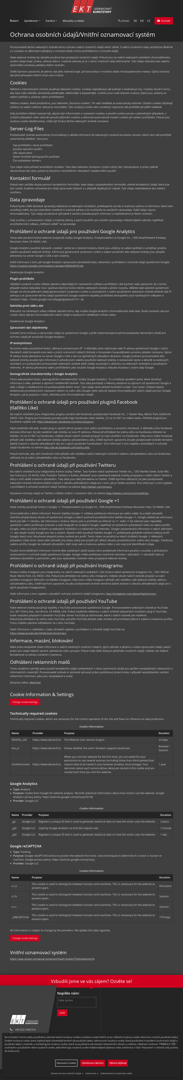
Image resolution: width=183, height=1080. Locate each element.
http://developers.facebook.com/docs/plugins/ (65, 421)
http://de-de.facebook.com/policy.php (66, 447)
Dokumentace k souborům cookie (116, 1073)
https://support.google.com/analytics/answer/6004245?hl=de (46, 266)
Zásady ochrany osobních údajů (66, 1073)
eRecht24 (35, 682)
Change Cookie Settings (25, 702)
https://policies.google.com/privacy (73, 859)
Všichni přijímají (117, 1063)
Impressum (90, 1073)
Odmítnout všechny (93, 1063)
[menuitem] (15, 21)
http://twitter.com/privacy (96, 486)
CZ (148, 20)
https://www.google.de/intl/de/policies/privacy (38, 633)
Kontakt (163, 20)
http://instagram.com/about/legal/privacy (131, 593)
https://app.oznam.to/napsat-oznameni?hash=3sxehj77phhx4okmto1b (52, 959)
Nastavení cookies (66, 1063)
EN (142, 20)
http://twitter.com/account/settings (127, 493)
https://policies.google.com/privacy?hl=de (67, 797)
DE (135, 20)
